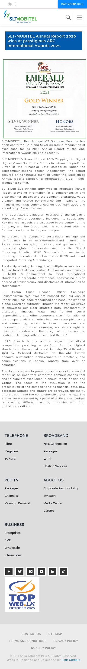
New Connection (55, 444)
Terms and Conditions (27, 641)
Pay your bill (72, 4)
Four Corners (71, 660)
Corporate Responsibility (61, 488)
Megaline (11, 451)
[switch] (12, 4)
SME (8, 540)
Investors (50, 495)
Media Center (53, 503)
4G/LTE (10, 458)
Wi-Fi (47, 458)
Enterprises (12, 533)
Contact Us (31, 634)
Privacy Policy (66, 641)
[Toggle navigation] (79, 17)
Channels (11, 495)
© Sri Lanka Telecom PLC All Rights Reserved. (43, 656)
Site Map (55, 634)
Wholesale (12, 547)
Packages (50, 451)
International (14, 555)
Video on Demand (17, 503)
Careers (49, 510)
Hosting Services (55, 466)
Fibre (8, 444)
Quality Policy (43, 648)
